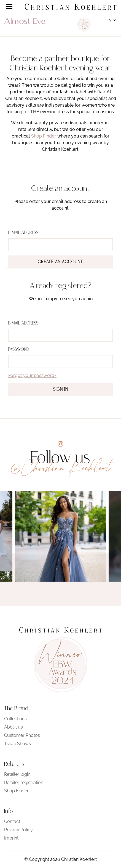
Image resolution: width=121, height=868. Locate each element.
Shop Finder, (43, 136)
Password (18, 350)
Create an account (60, 262)
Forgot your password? (32, 375)
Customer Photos (22, 735)
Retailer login (17, 774)
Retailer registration (23, 782)
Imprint (11, 838)
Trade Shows (17, 743)
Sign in (60, 390)
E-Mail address (23, 233)
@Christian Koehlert (60, 467)
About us (13, 727)
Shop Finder (16, 790)
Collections (15, 718)
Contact (12, 821)
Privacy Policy (18, 829)
